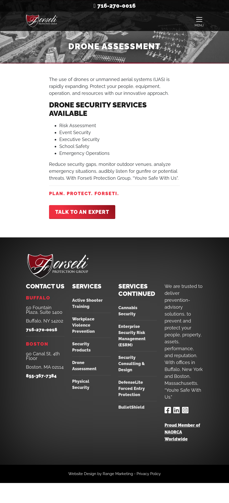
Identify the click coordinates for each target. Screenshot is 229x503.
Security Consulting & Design (131, 363)
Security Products (81, 347)
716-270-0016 (116, 5)
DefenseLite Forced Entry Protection (131, 388)
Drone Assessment (84, 365)
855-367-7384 (41, 375)
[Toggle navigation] (199, 21)
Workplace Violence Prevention (83, 325)
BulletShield (131, 407)
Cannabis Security (127, 310)
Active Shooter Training (87, 303)
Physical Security (80, 384)
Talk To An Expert (82, 212)
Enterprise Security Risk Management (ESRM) (132, 335)
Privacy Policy (149, 473)
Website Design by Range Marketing (100, 473)
